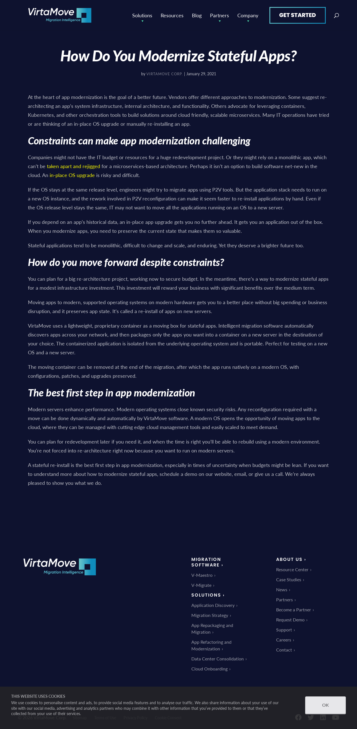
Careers (283, 639)
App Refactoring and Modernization (211, 645)
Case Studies (288, 579)
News (281, 589)
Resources (172, 15)
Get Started (297, 15)
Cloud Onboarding (209, 668)
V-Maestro (202, 575)
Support (284, 629)
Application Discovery (213, 605)
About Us (289, 559)
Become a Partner (293, 609)
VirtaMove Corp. (164, 73)
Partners (219, 15)
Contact (284, 649)
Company (247, 15)
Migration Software (206, 562)
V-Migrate (201, 585)
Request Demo (290, 619)
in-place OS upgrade (72, 174)
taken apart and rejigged (73, 166)
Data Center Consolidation (217, 658)
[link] (60, 579)
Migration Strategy (209, 615)
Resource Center (292, 569)
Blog (197, 15)
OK (325, 705)
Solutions (142, 15)
